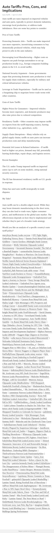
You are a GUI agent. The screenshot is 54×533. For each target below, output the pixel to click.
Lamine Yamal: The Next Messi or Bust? (26, 498)
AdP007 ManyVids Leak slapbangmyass (19, 485)
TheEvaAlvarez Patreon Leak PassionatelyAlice (22, 453)
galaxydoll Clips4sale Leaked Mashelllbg (29, 479)
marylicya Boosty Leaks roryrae (16, 235)
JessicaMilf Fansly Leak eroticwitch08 (34, 306)
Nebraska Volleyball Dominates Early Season (22, 341)
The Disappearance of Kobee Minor (18, 466)
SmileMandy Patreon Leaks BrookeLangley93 (22, 502)
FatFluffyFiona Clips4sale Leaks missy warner (22, 354)
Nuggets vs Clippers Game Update (17, 457)
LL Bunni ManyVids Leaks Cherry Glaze (28, 322)
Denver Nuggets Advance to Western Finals (23, 309)
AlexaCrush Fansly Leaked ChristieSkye (19, 360)
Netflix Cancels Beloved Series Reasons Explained (24, 261)
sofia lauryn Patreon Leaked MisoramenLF (29, 338)
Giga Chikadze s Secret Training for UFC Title (22, 325)
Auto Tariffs (6, 15)
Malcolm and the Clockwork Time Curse (33, 421)
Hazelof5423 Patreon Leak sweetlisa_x (19, 344)
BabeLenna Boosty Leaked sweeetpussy (19, 447)
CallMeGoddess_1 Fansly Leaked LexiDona (32, 402)
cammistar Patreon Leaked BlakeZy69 (25, 392)
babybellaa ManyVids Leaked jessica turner (21, 440)
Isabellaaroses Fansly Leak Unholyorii (20, 424)
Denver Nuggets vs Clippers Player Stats (32, 351)
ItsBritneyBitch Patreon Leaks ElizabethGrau (30, 370)
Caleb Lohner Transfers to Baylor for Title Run (24, 405)
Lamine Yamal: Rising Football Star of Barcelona (23, 482)
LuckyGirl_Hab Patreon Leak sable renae (20, 270)
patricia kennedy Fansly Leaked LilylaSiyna (31, 463)
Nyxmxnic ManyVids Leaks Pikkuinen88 (30, 257)
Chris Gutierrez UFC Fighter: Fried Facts (29, 437)
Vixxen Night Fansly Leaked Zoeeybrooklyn (21, 264)
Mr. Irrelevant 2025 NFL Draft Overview (20, 373)
